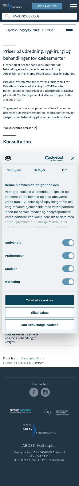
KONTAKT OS (47, 6)
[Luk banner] (72, 158)
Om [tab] (64, 170)
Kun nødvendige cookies (39, 325)
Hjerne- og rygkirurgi (23, 30)
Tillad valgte (39, 312)
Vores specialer (31, 358)
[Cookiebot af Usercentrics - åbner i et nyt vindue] (47, 158)
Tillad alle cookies (39, 300)
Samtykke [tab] (14, 170)
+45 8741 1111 (39, 456)
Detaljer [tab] (40, 170)
